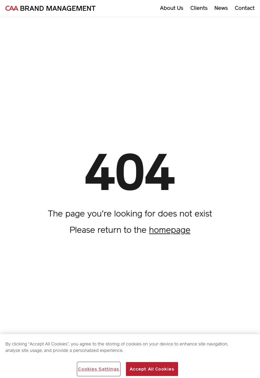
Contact (245, 8)
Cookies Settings (98, 370)
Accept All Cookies (152, 370)
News (221, 8)
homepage (169, 230)
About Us (171, 8)
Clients (199, 8)
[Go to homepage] (50, 8)
